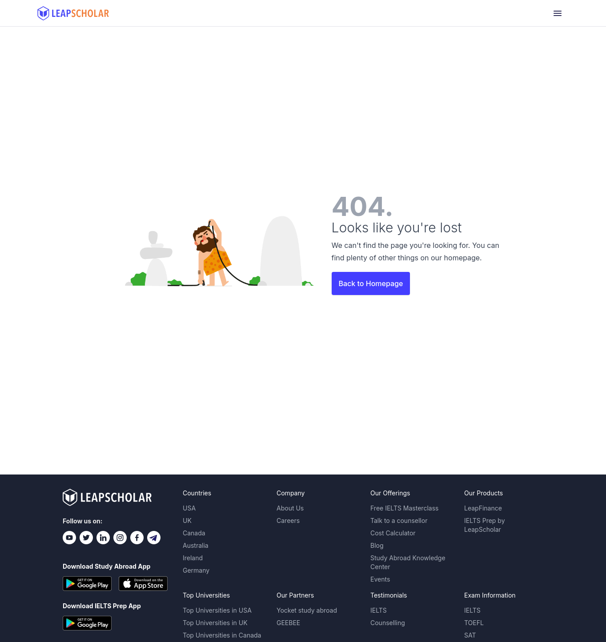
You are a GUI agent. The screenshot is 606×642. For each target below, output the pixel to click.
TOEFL (474, 622)
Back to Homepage (371, 283)
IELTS (378, 610)
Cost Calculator (393, 533)
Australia (196, 545)
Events (380, 579)
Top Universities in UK (215, 622)
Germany (196, 570)
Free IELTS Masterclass (404, 508)
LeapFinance (483, 508)
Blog (377, 545)
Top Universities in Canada (222, 635)
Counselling (387, 622)
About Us (290, 508)
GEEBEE (288, 622)
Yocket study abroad (307, 610)
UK (187, 520)
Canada (194, 533)
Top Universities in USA (217, 610)
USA (189, 508)
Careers (288, 520)
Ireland (193, 558)
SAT (470, 635)
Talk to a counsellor (398, 520)
